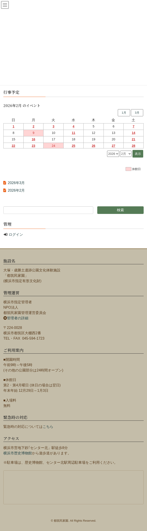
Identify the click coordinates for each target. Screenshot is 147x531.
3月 (137, 112)
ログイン (16, 234)
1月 (124, 112)
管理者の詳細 (17, 318)
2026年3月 (16, 183)
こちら (48, 426)
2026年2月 (16, 190)
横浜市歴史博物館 (17, 453)
